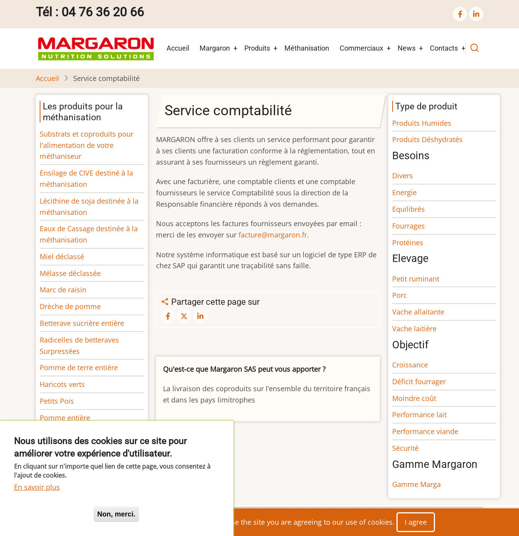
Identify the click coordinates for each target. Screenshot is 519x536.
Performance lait (419, 414)
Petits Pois (57, 401)
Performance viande (425, 431)
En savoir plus (37, 487)
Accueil (178, 48)
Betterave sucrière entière (82, 323)
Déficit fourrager (419, 381)
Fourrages (408, 225)
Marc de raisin (63, 289)
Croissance (410, 364)
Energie (404, 192)
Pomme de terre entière (79, 367)
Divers (402, 175)
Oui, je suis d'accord (50, 514)
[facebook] (460, 14)
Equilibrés (408, 209)
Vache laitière (414, 328)
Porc (399, 295)
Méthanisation (306, 48)
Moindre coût (414, 398)
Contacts (444, 48)
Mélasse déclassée (70, 273)
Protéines (407, 242)
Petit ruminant (415, 278)
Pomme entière (65, 417)
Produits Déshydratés (427, 139)
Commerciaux (361, 48)
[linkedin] (476, 14)
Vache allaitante (418, 311)
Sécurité (405, 448)
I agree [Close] (416, 522)
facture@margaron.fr (272, 234)
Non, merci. (116, 514)
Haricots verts (62, 384)
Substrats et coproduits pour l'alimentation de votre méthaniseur (86, 145)
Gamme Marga (416, 484)
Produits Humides (421, 123)
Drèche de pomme (70, 306)
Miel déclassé (62, 256)
